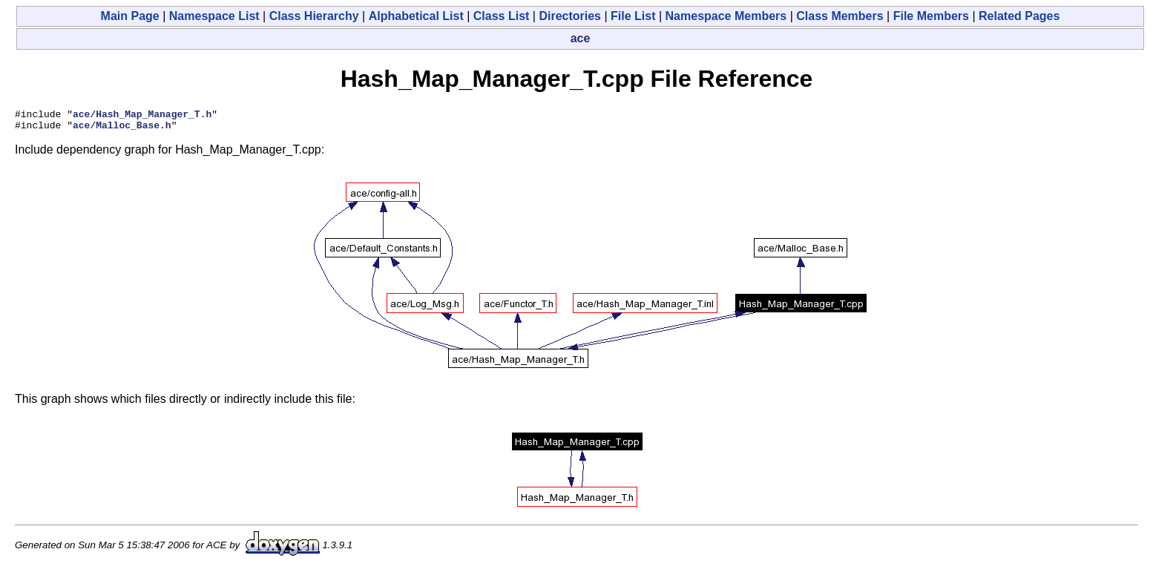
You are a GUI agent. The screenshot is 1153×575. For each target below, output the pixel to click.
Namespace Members (726, 16)
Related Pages (1019, 16)
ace (581, 38)
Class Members (839, 16)
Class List (501, 16)
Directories (570, 16)
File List (633, 16)
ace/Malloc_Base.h (122, 129)
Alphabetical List (416, 16)
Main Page (130, 16)
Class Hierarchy (314, 16)
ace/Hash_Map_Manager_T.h (142, 115)
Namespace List (214, 16)
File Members (931, 16)
